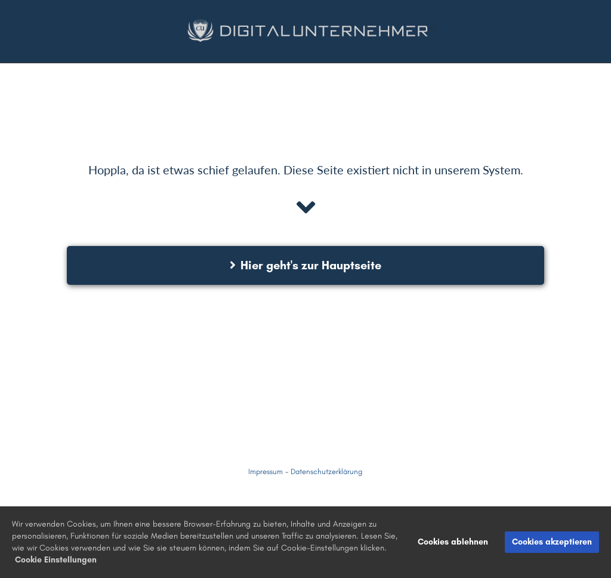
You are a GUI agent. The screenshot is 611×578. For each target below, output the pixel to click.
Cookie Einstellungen (56, 560)
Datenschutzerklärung (326, 471)
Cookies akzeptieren (552, 542)
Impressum (265, 471)
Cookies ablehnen (453, 542)
